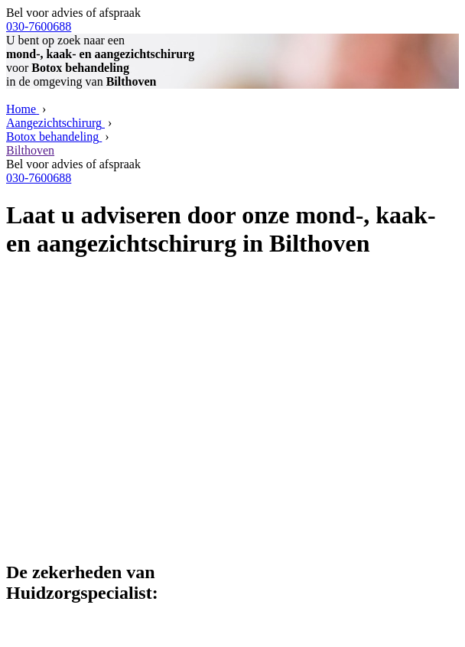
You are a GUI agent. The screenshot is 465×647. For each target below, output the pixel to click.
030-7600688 (38, 26)
